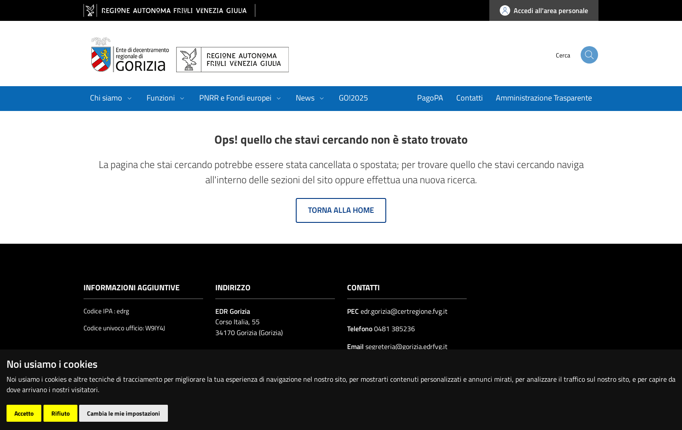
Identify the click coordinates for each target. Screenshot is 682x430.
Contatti (469, 98)
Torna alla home (341, 210)
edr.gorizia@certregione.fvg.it (404, 311)
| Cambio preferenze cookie (177, 414)
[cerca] (580, 54)
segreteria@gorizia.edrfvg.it (406, 346)
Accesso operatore (109, 414)
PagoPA (430, 98)
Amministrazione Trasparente (544, 98)
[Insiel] (580, 409)
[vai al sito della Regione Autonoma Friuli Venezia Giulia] (169, 10)
